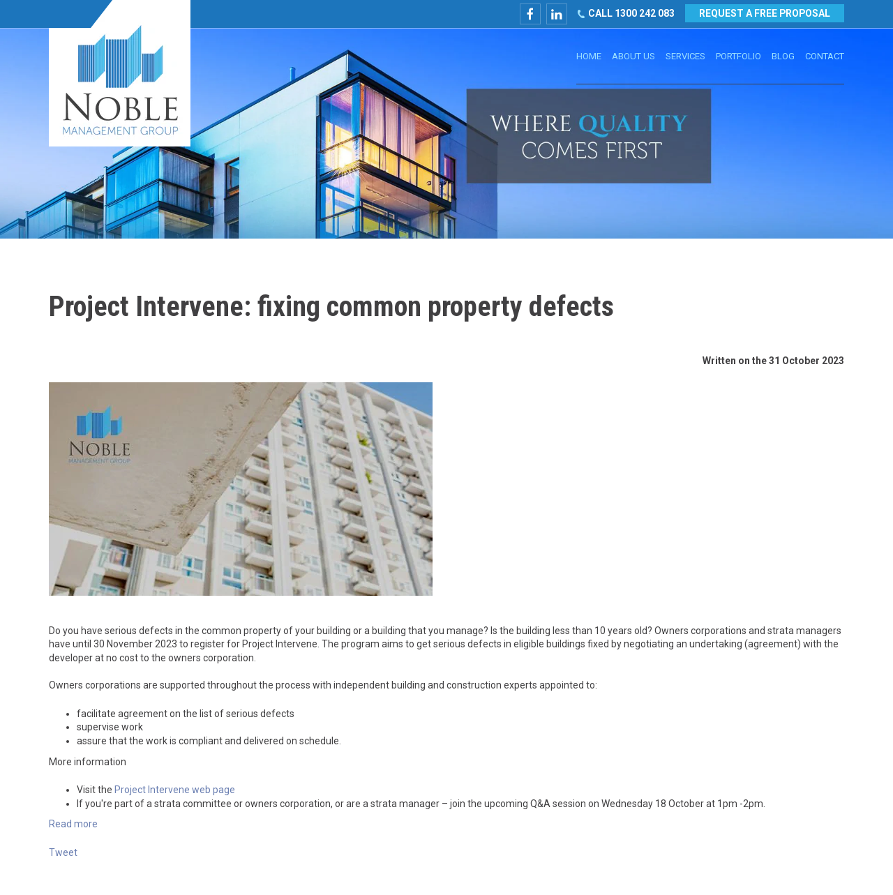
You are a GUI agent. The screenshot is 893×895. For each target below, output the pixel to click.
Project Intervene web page (174, 789)
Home (588, 56)
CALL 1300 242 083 (630, 13)
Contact (824, 56)
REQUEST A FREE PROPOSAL (764, 13)
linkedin (555, 13)
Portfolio (738, 56)
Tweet (63, 852)
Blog (783, 56)
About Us (633, 56)
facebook (528, 13)
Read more (73, 823)
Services (685, 56)
